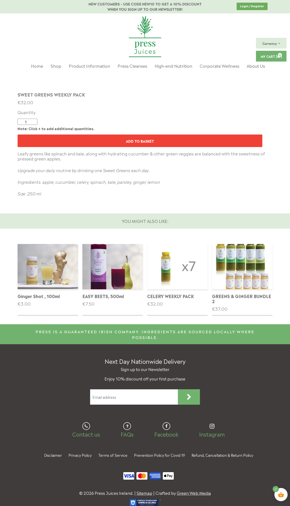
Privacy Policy (80, 455)
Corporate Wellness (219, 65)
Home (37, 65)
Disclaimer (53, 455)
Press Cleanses (132, 65)
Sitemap (144, 493)
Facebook (166, 434)
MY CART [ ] (271, 55)
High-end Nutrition (173, 65)
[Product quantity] (27, 122)
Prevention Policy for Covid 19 (159, 455)
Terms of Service (112, 455)
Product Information (89, 65)
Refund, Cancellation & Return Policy (222, 455)
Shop (56, 65)
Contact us (86, 434)
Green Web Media (194, 493)
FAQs (127, 434)
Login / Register (252, 6)
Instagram (212, 434)
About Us (256, 65)
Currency (270, 43)
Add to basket (140, 141)
